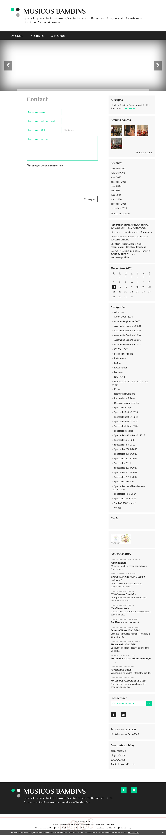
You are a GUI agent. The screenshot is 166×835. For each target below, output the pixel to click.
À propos (58, 35)
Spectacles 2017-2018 (125, 472)
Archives (37, 35)
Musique (118, 372)
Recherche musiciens (124, 393)
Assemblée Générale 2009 (127, 330)
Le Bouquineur (144, 232)
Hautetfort (89, 821)
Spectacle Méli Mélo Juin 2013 (129, 435)
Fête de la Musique (123, 353)
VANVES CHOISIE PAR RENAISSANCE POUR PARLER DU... (130, 253)
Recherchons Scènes (124, 398)
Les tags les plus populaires (104, 824)
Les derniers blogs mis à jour (62, 824)
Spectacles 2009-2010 (125, 449)
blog (129, 828)
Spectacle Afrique (123, 407)
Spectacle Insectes (123, 430)
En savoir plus (133, 832)
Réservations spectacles (126, 403)
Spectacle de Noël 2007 (126, 426)
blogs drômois (118, 755)
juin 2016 (115, 190)
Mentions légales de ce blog (65, 828)
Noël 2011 (119, 376)
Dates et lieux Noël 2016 (125, 630)
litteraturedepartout (135, 246)
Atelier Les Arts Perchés (123, 764)
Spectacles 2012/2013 (125, 453)
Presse (117, 389)
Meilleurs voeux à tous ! (125, 622)
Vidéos (117, 507)
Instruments (120, 358)
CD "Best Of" (121, 349)
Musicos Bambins (55, 11)
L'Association (120, 367)
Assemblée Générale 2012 (127, 344)
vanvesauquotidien (120, 257)
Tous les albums (144, 152)
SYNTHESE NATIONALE (133, 227)
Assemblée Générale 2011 (127, 339)
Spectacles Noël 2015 (125, 498)
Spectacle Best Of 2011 (126, 416)
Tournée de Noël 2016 (123, 644)
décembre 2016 (119, 181)
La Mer (117, 363)
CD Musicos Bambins (123, 594)
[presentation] (50, 177)
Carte (114, 518)
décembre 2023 (119, 168)
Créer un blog (78, 821)
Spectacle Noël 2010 (124, 444)
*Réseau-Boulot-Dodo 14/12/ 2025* (130, 236)
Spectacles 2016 (122, 463)
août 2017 (116, 177)
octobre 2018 (118, 172)
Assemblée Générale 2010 (127, 335)
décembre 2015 (119, 203)
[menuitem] (19, 35)
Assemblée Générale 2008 (127, 326)
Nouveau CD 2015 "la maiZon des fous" (130, 383)
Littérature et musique (122, 232)
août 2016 (116, 186)
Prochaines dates (121, 669)
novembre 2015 (119, 208)
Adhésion (119, 312)
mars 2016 (116, 199)
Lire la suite (129, 108)
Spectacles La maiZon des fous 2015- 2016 (128, 488)
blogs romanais (118, 750)
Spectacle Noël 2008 (124, 439)
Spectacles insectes (124, 481)
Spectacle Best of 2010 (126, 412)
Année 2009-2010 (123, 316)
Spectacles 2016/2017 (125, 467)
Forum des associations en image (131, 658)
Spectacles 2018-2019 (125, 477)
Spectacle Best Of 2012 (126, 421)
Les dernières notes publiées (83, 824)
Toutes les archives (120, 213)
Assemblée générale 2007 (127, 321)
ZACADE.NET (118, 759)
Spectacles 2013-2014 (125, 458)
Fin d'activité (118, 562)
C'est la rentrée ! (120, 608)
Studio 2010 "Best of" (125, 503)
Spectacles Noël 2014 (125, 493)
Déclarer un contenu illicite (44, 828)
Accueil (17, 35)
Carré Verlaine (121, 239)
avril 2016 (116, 194)
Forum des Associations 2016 (128, 680)
